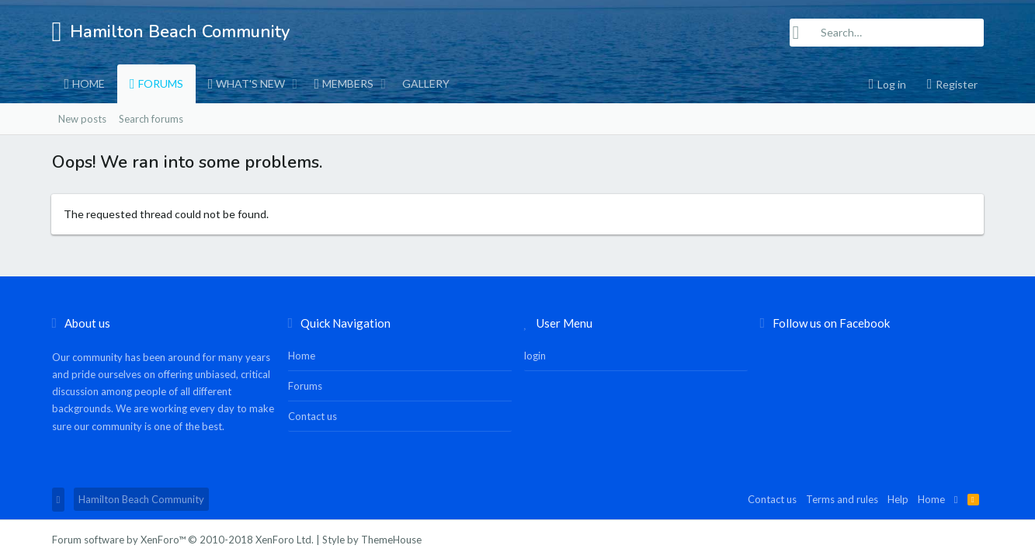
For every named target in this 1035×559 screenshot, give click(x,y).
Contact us (312, 416)
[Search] (887, 33)
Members (347, 83)
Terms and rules (842, 499)
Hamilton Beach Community (141, 499)
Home (88, 83)
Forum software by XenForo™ (183, 539)
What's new (250, 83)
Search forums (151, 119)
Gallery (426, 83)
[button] (294, 84)
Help (897, 499)
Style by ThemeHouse (372, 539)
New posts (82, 119)
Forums (160, 83)
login (535, 355)
